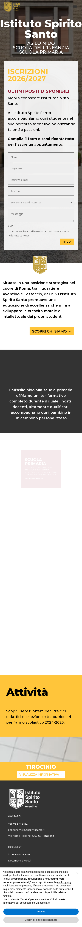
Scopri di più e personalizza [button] (41, 919)
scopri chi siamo (49, 331)
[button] (77, 873)
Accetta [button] (41, 911)
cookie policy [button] (64, 882)
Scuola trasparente (19, 854)
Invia (67, 241)
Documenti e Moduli (20, 860)
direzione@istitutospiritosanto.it (26, 829)
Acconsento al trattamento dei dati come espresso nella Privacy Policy (39, 233)
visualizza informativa (39, 774)
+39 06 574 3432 (17, 823)
